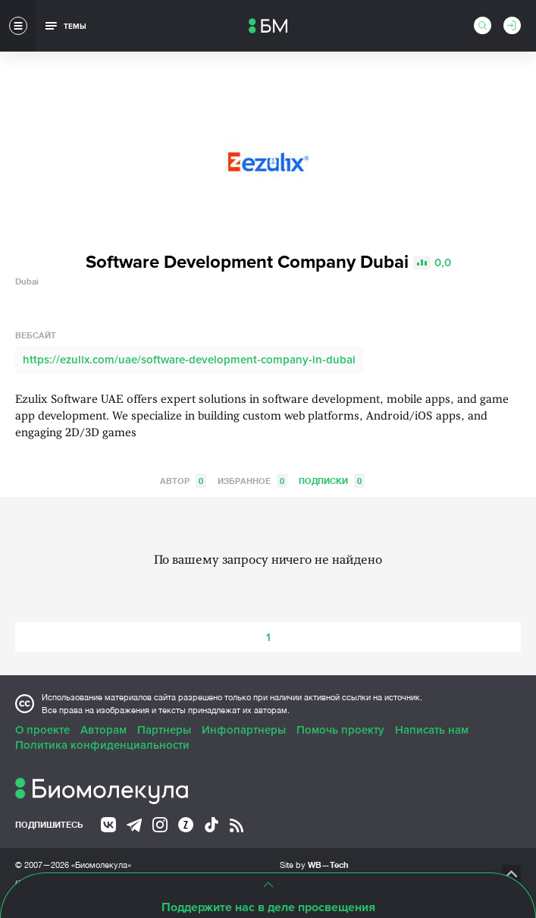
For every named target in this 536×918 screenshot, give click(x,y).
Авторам (103, 730)
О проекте (42, 730)
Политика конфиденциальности (102, 745)
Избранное (252, 480)
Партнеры (164, 730)
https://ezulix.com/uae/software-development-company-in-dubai (189, 359)
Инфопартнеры (244, 730)
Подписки (332, 480)
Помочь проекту (340, 730)
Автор (183, 480)
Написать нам (432, 730)
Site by (314, 864)
